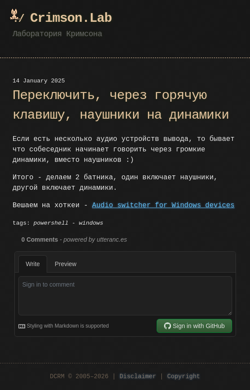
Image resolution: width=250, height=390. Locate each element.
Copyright (183, 377)
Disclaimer (138, 377)
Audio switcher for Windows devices (163, 205)
